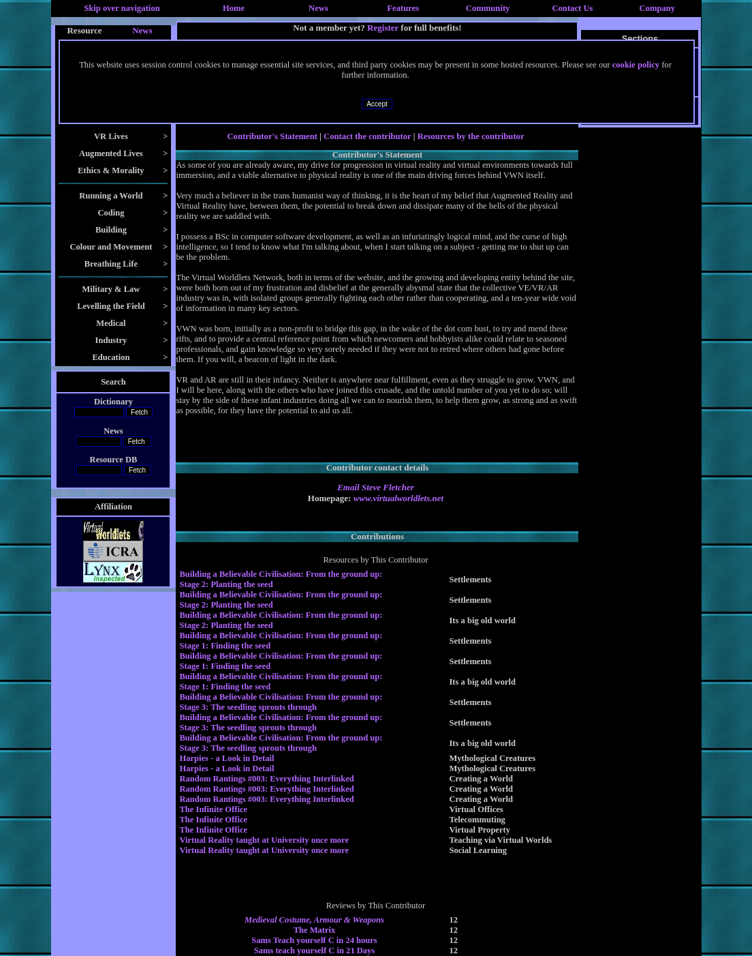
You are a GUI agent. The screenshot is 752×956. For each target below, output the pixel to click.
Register (382, 28)
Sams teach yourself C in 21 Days (314, 950)
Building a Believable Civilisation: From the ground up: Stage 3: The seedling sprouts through (280, 702)
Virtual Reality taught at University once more (264, 840)
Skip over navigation (122, 8)
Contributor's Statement (272, 136)
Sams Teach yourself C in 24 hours (314, 940)
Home (234, 8)
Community (488, 8)
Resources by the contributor (471, 136)
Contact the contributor (367, 136)
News (318, 8)
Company (657, 8)
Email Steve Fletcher (375, 487)
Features (403, 8)
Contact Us (572, 8)
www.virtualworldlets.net (398, 498)
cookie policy (635, 65)
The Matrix (315, 930)
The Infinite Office (213, 809)
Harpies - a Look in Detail (226, 758)
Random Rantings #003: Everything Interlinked (266, 778)
